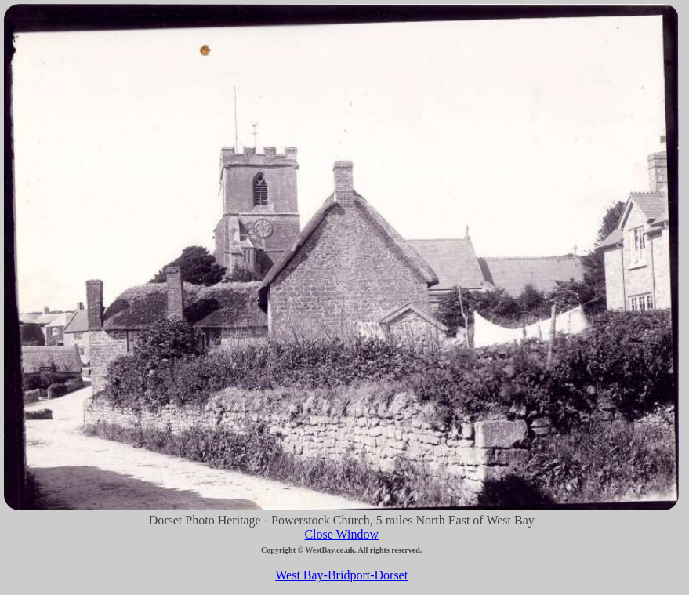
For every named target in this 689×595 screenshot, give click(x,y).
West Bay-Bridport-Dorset (341, 575)
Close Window (341, 534)
